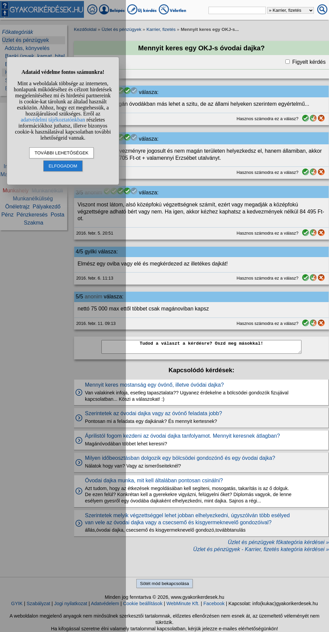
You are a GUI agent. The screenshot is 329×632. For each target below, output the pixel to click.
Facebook (214, 603)
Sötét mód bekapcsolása (164, 583)
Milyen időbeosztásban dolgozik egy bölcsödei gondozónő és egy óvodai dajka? (180, 458)
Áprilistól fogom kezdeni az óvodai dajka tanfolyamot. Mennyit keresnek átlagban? (182, 436)
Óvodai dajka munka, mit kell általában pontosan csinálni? (154, 480)
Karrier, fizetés (161, 29)
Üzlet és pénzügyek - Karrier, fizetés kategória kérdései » (261, 549)
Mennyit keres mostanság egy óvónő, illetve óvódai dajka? (154, 385)
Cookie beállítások (142, 603)
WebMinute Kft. (183, 603)
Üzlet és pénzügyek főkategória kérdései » (278, 542)
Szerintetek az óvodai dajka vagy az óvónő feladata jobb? (153, 413)
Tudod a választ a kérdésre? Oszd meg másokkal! (201, 347)
